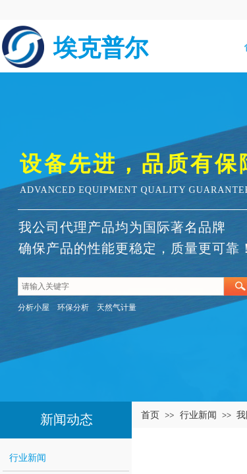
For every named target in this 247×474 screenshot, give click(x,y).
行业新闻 (198, 414)
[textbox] (121, 286)
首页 (150, 414)
